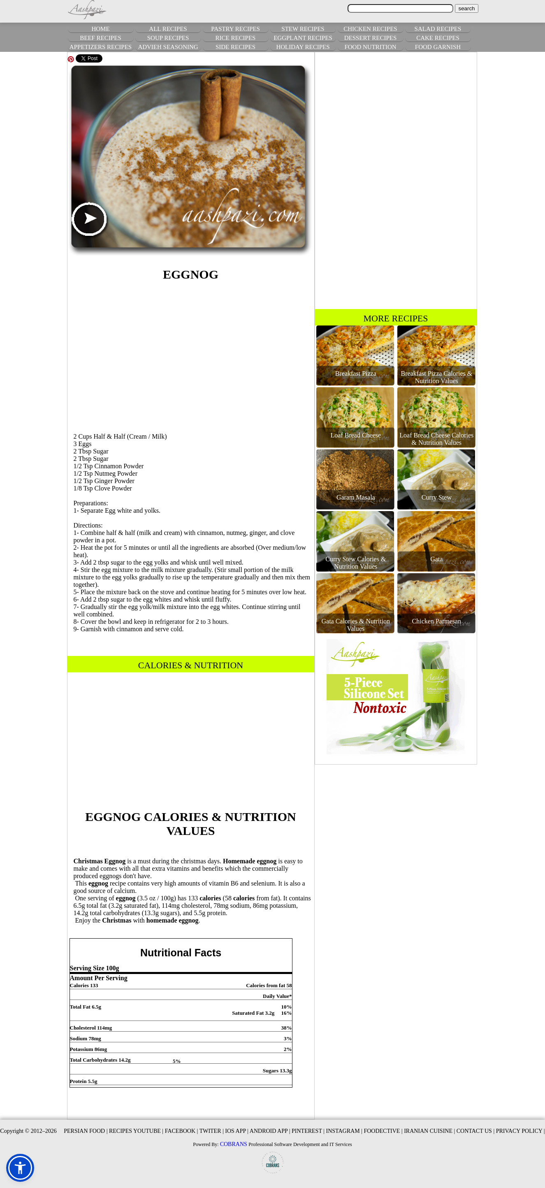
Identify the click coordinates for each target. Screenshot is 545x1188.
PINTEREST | (308, 1131)
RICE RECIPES (236, 38)
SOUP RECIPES (168, 38)
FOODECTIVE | (383, 1131)
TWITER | (211, 1131)
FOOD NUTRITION (370, 47)
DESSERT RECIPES (370, 38)
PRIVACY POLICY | (520, 1131)
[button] (20, 1168)
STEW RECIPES (302, 29)
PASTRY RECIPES (235, 29)
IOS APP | (236, 1131)
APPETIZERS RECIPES (101, 47)
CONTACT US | (475, 1131)
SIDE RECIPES (235, 47)
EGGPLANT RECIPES (303, 38)
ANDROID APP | (270, 1131)
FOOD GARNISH (438, 47)
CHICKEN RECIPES (370, 29)
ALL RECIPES (168, 29)
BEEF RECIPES (100, 38)
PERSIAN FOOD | (85, 1131)
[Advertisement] (191, 355)
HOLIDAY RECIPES (302, 47)
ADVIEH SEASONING (168, 47)
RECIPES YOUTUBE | (136, 1131)
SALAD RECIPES (438, 29)
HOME (100, 29)
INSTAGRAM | (344, 1131)
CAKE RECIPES (437, 38)
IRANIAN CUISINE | (429, 1131)
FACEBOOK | (181, 1131)
